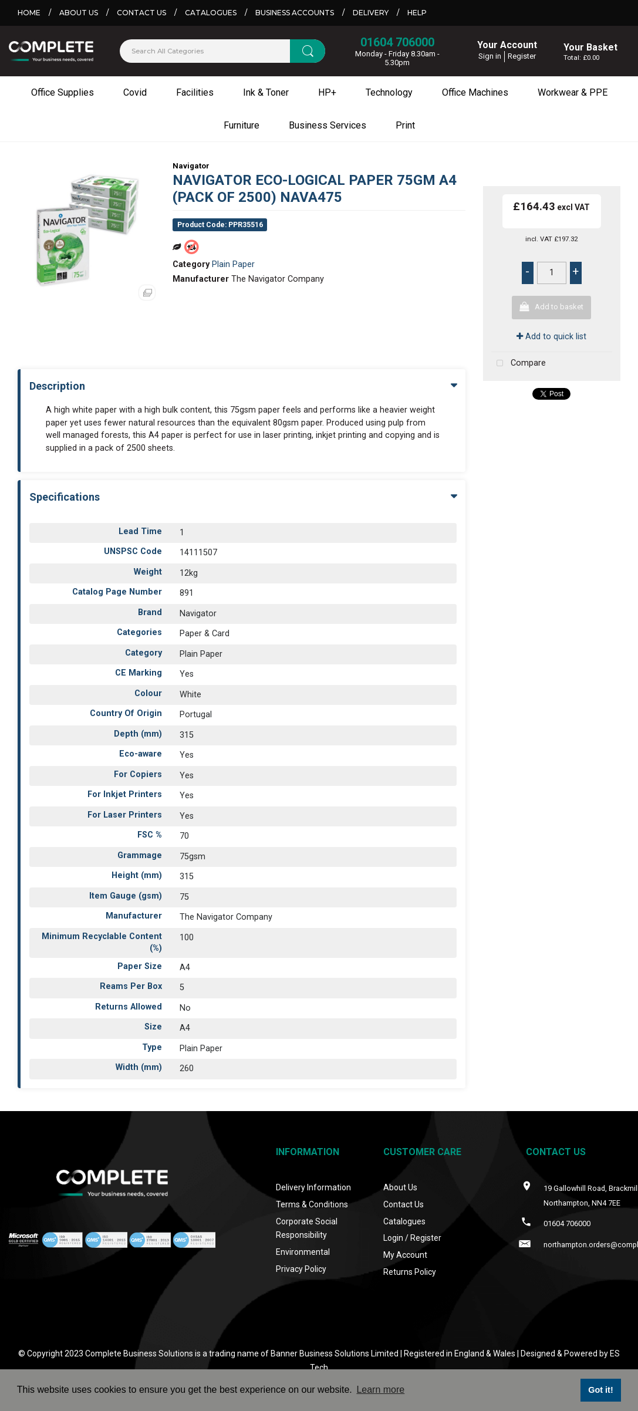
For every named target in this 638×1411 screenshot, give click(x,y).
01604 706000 (397, 42)
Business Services (327, 125)
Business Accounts (294, 12)
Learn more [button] (380, 1390)
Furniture (241, 125)
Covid (135, 92)
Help (417, 12)
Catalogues (211, 12)
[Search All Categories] (223, 51)
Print (405, 125)
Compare (518, 363)
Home (29, 12)
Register (522, 56)
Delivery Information (313, 1187)
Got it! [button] (600, 1390)
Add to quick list (551, 337)
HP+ (327, 92)
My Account (405, 1255)
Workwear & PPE (572, 92)
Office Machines (475, 92)
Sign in (489, 56)
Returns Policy (409, 1272)
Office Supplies (62, 92)
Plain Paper (233, 264)
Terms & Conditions (312, 1204)
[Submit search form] (307, 51)
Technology (389, 92)
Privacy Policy (301, 1269)
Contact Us (141, 12)
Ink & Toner (266, 92)
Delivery (371, 12)
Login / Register (412, 1238)
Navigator (191, 165)
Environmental (303, 1252)
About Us (78, 12)
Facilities (195, 92)
